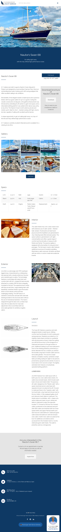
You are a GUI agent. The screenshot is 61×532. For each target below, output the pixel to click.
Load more (30, 176)
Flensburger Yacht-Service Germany (30, 524)
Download (51, 100)
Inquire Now (30, 456)
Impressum (41, 515)
